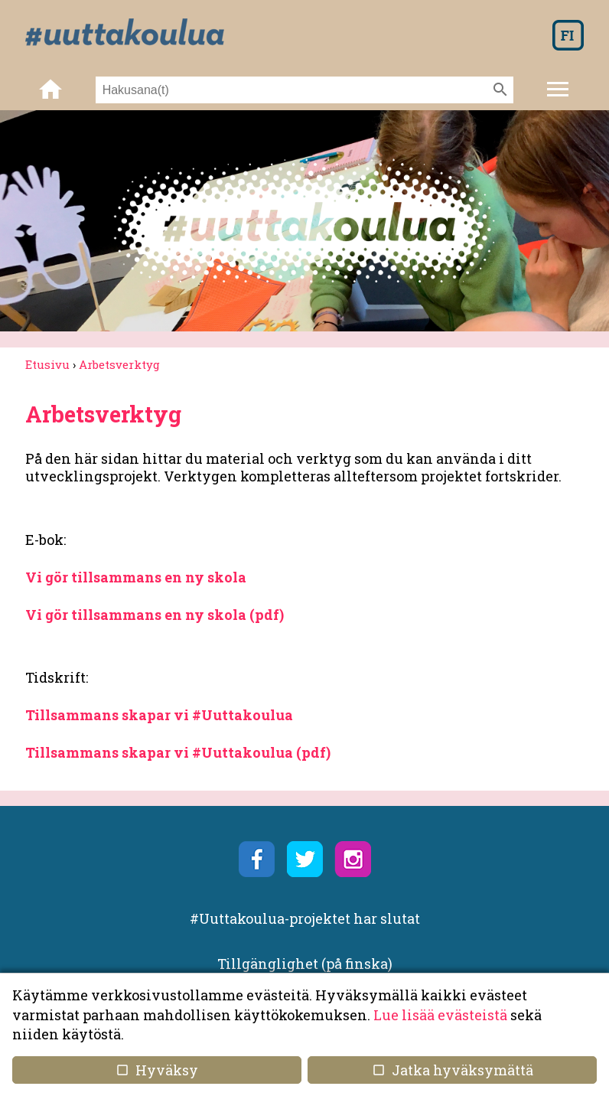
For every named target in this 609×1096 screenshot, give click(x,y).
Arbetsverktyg (119, 364)
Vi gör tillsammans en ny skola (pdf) (154, 614)
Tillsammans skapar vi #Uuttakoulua (159, 715)
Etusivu (47, 364)
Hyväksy (157, 1070)
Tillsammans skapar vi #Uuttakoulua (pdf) (178, 752)
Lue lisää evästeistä (440, 1015)
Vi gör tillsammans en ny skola (135, 577)
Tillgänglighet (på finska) (304, 963)
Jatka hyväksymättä (451, 1070)
